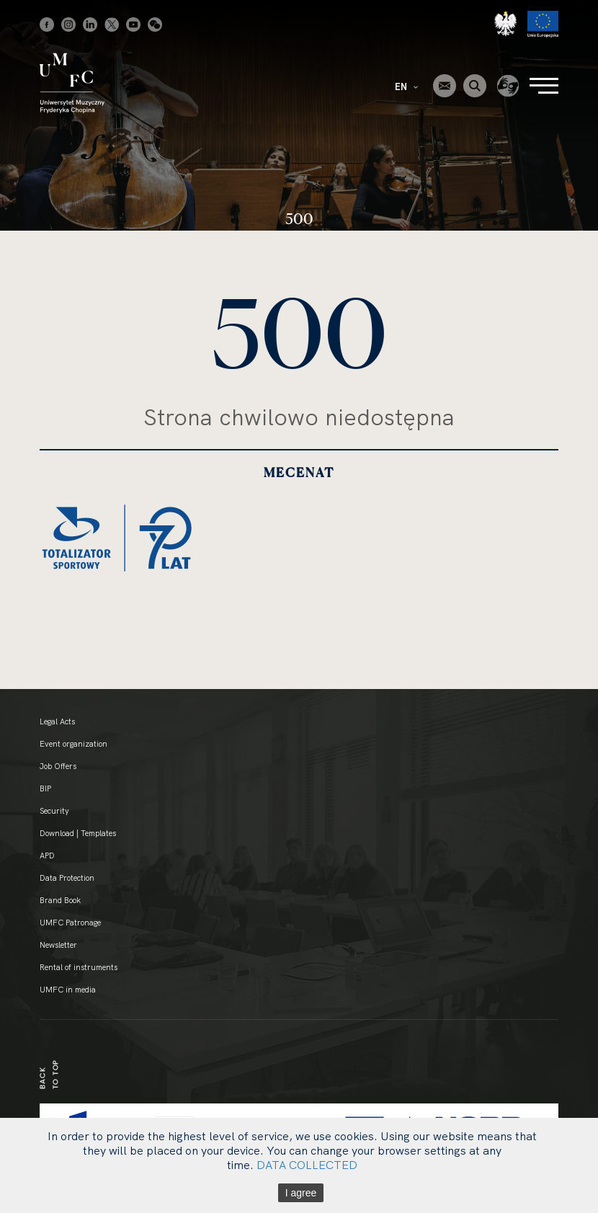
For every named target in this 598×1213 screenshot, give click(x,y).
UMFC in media (68, 990)
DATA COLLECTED (306, 1165)
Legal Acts (57, 721)
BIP (45, 788)
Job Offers (58, 766)
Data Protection (67, 878)
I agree (301, 1193)
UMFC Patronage (70, 922)
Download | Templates (78, 833)
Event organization (73, 744)
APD (47, 855)
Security (54, 811)
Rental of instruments (78, 967)
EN (406, 86)
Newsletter (58, 945)
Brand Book (60, 900)
